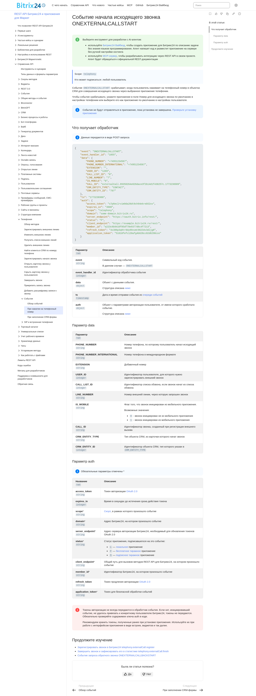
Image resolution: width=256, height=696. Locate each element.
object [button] (80, 286)
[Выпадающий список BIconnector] (40, 103)
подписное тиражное (128, 555)
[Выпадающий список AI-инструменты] (38, 35)
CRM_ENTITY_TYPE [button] (135, 450)
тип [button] (78, 253)
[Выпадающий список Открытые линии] (40, 169)
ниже (127, 288)
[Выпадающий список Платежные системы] (40, 174)
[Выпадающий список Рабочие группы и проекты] (40, 205)
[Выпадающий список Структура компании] (40, 214)
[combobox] (211, 5)
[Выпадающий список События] (40, 93)
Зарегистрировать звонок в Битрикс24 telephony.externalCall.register (116, 647)
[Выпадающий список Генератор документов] (40, 131)
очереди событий (152, 294)
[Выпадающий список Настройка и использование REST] (38, 54)
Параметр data (220, 36)
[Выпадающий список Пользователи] (40, 183)
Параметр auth (220, 42)
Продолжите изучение (222, 49)
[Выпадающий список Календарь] (40, 150)
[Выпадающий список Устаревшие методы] (40, 350)
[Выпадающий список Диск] (40, 136)
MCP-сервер (110, 55)
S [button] (110, 555)
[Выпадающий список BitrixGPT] (40, 107)
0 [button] (131, 416)
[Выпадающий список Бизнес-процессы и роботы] (40, 117)
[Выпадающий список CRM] (40, 112)
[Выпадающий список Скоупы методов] (40, 79)
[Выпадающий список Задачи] (40, 141)
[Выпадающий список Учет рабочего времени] (40, 336)
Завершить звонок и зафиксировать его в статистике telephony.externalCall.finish (123, 651)
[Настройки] (236, 5)
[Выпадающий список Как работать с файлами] (40, 355)
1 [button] (131, 420)
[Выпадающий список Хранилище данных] (40, 341)
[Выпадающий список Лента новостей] (40, 155)
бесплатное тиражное (128, 551)
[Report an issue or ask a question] (239, 13)
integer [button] (81, 276)
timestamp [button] (82, 298)
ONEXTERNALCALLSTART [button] (97, 88)
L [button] (110, 547)
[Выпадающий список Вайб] (40, 126)
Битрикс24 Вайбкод (114, 45)
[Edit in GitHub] (233, 13)
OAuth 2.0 (131, 491)
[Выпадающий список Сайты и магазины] (40, 209)
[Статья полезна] (216, 13)
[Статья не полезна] (221, 13)
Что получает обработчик (223, 29)
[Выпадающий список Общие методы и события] (40, 98)
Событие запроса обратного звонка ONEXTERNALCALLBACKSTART (117, 655)
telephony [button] (90, 74)
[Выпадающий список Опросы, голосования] (40, 164)
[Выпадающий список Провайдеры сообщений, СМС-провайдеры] (40, 199)
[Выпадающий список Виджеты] (40, 84)
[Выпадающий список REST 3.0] (40, 88)
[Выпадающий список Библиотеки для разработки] (38, 49)
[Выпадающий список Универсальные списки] (40, 331)
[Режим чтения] (210, 13)
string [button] (80, 263)
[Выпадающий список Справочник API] (38, 64)
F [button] (110, 551)
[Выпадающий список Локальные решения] (38, 45)
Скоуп (107, 511)
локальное (122, 546)
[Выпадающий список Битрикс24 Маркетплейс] (38, 59)
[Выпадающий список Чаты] (40, 345)
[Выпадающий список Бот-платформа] (40, 122)
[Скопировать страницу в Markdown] (227, 13)
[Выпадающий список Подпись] (40, 179)
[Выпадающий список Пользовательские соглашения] (40, 188)
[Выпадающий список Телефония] (40, 219)
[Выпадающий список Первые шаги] (38, 30)
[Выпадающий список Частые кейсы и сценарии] (38, 40)
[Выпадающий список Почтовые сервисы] (40, 193)
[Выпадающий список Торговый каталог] (40, 326)
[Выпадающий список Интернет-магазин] (40, 145)
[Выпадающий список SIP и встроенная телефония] (42, 322)
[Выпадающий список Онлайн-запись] (40, 160)
